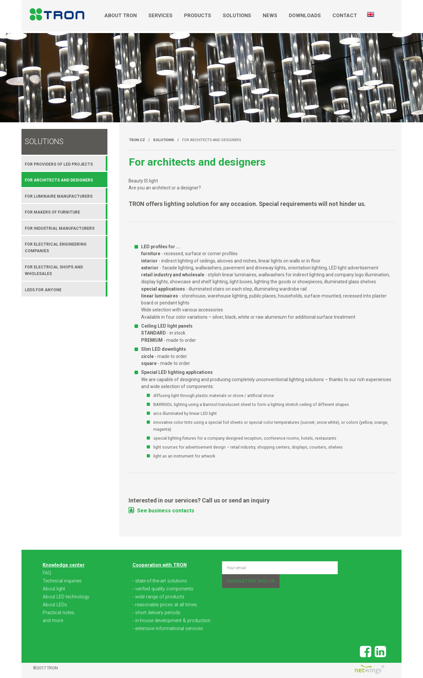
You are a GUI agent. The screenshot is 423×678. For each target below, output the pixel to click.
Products (197, 16)
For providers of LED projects (59, 164)
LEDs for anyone (43, 290)
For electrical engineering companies (56, 247)
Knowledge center (64, 565)
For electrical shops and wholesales (54, 270)
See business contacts (165, 510)
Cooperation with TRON (160, 565)
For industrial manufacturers (60, 228)
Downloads (305, 16)
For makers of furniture (52, 212)
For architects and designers (211, 140)
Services (160, 16)
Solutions (237, 16)
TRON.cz (137, 140)
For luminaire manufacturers (59, 196)
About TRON (120, 16)
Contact (344, 16)
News (270, 16)
